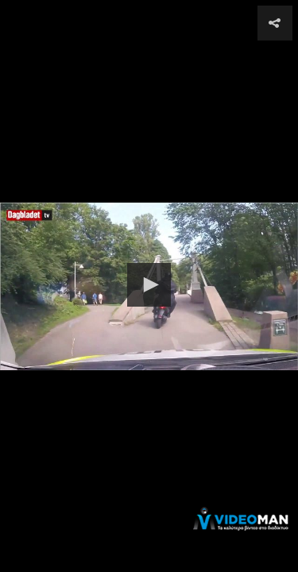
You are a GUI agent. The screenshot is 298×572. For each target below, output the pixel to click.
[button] (149, 285)
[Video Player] (149, 286)
